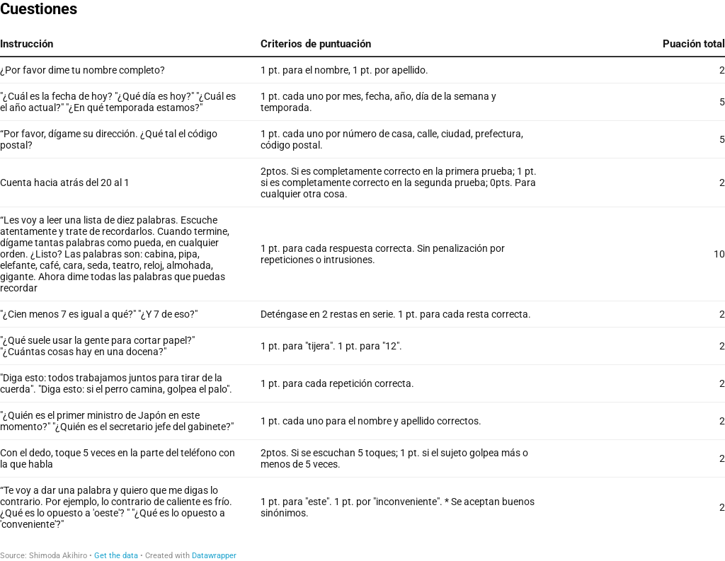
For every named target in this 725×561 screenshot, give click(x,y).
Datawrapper (214, 555)
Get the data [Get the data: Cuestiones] (116, 555)
